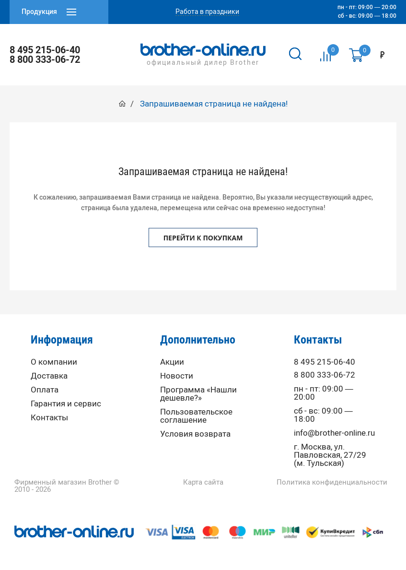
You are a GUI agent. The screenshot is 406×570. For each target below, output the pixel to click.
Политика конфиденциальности (332, 482)
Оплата (44, 390)
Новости (176, 376)
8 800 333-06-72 (45, 59)
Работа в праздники (207, 12)
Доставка (49, 376)
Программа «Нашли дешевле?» (198, 394)
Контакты (49, 418)
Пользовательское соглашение (196, 416)
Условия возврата (195, 434)
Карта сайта (203, 482)
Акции (172, 362)
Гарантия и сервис (66, 404)
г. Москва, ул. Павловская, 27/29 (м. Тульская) (330, 455)
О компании (54, 362)
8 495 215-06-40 (45, 50)
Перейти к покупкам (203, 237)
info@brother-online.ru (334, 433)
